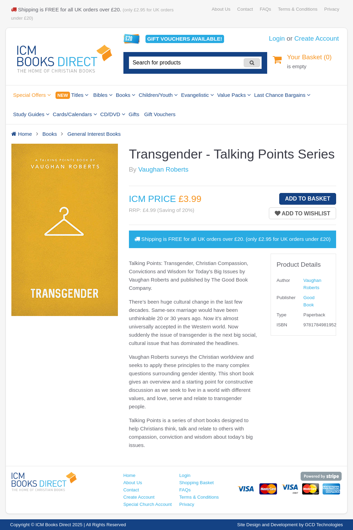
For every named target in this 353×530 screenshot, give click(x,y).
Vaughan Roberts (163, 169)
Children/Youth (158, 95)
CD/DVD (112, 114)
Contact (245, 9)
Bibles (102, 95)
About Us (221, 9)
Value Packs (234, 95)
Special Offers (32, 95)
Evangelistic (197, 95)
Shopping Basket (196, 482)
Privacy (331, 9)
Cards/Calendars (75, 114)
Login (277, 38)
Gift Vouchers (159, 114)
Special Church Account (147, 504)
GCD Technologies (324, 524)
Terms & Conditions (297, 9)
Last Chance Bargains (282, 95)
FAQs (265, 9)
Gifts (134, 114)
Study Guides (31, 114)
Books (125, 95)
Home (129, 475)
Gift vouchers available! (184, 39)
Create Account (316, 38)
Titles (72, 95)
